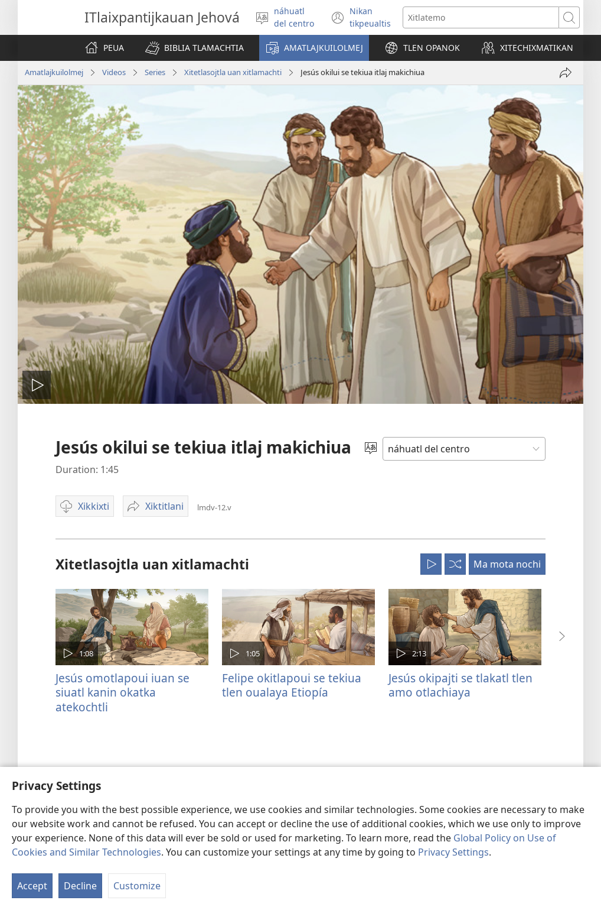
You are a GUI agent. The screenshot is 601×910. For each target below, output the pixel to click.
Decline (80, 885)
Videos (114, 72)
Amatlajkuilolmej (54, 72)
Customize (137, 885)
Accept (32, 885)
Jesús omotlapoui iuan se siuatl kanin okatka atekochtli (122, 692)
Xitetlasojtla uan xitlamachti (233, 72)
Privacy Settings (453, 852)
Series (155, 72)
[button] (194, 48)
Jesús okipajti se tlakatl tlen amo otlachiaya (460, 685)
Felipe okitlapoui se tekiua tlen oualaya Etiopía (291, 685)
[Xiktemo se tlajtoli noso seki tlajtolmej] (481, 17)
